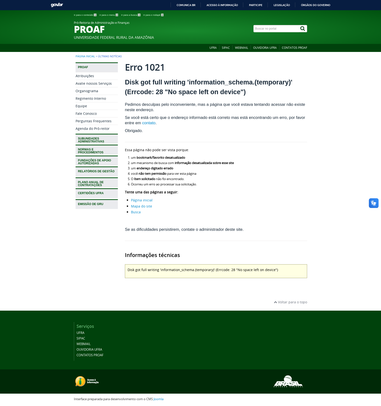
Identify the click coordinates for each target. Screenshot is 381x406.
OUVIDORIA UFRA (265, 48)
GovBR (57, 5)
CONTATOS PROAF (294, 48)
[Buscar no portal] (276, 28)
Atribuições (85, 76)
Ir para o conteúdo (85, 15)
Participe (255, 5)
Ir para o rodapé (153, 15)
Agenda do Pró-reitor (93, 128)
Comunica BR (186, 5)
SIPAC (226, 48)
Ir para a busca (131, 15)
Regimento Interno (91, 98)
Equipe (81, 106)
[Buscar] (303, 28)
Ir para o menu (109, 15)
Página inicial (85, 56)
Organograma (87, 91)
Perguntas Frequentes (94, 121)
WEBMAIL (241, 48)
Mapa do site (141, 206)
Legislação (282, 5)
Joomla (159, 399)
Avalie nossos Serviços (94, 83)
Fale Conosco (86, 113)
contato (149, 123)
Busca (136, 212)
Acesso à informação (222, 5)
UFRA (213, 48)
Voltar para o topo (290, 302)
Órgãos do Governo (315, 5)
